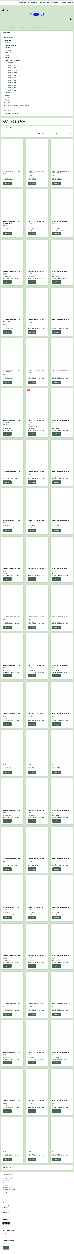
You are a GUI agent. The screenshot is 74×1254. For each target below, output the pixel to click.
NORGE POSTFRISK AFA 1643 (11, 472)
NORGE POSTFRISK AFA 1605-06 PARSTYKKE (61, 172)
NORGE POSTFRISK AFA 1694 (60, 1052)
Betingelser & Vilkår (23, 2)
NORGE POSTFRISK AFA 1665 (36, 810)
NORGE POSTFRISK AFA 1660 (60, 713)
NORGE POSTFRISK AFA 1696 (36, 1100)
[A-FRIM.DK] (37, 14)
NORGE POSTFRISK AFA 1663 (60, 762)
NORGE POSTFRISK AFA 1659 (36, 713)
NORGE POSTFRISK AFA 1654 (60, 617)
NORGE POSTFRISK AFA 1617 (60, 271)
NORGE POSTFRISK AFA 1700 (60, 1149)
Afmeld (12, 1248)
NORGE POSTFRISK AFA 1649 (11, 568)
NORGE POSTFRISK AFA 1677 (11, 907)
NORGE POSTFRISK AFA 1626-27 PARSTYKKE (11, 371)
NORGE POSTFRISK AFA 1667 (11, 859)
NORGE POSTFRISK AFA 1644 (36, 472)
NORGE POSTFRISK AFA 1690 (36, 1004)
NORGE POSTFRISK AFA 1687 (36, 955)
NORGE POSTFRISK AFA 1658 (11, 713)
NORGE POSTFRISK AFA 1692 (11, 1052)
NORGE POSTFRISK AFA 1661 (11, 762)
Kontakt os (34, 2)
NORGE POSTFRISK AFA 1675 (36, 859)
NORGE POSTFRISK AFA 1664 (11, 810)
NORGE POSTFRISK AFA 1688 (60, 955)
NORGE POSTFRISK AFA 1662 (36, 762)
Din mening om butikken (9, 1189)
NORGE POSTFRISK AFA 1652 (11, 617)
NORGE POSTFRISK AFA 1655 (11, 665)
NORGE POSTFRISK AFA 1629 (60, 370)
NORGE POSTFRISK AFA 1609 (36, 221)
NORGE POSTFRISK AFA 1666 (60, 810)
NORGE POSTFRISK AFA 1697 (60, 1100)
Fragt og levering (44, 2)
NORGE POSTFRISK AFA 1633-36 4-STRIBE (11, 421)
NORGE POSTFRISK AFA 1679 (60, 907)
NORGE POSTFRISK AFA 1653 (36, 617)
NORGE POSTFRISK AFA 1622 (36, 320)
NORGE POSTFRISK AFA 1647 (36, 520)
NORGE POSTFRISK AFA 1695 (11, 1100)
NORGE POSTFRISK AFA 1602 (11, 171)
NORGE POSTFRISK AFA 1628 (36, 370)
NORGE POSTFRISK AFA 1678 (36, 907)
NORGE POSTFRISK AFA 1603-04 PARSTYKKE (36, 172)
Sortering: (41, 133)
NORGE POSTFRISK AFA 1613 (36, 271)
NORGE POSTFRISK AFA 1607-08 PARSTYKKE (11, 222)
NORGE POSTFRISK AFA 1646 (11, 520)
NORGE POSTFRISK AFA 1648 (60, 520)
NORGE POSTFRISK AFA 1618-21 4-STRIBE (11, 320)
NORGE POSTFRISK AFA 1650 (36, 568)
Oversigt (5, 1192)
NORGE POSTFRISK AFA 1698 (11, 1149)
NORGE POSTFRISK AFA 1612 (11, 271)
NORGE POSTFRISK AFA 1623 (60, 320)
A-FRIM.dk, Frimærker (67, 2)
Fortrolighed (54, 2)
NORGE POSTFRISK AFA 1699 (36, 1149)
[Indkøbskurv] (70, 20)
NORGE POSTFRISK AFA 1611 (60, 221)
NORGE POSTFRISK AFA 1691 (60, 1004)
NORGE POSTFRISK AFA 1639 (36, 420)
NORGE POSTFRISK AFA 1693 (36, 1052)
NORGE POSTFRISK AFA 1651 (60, 568)
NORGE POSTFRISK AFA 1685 (11, 955)
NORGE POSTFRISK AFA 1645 (60, 472)
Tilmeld (6, 1248)
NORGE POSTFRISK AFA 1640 (60, 420)
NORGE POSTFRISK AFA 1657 (60, 665)
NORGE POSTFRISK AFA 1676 (60, 859)
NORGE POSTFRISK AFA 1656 (36, 665)
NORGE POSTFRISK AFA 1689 (11, 1004)
